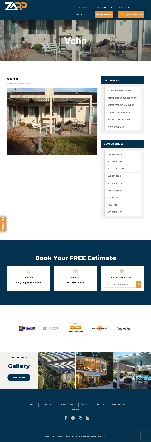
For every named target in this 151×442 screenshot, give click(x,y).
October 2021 (114, 183)
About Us (84, 7)
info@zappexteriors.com (28, 282)
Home (67, 7)
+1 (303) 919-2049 (133, 14)
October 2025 (114, 161)
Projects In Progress (119, 120)
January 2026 (114, 154)
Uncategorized (115, 127)
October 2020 (114, 212)
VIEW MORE (19, 377)
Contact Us (81, 14)
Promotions (3, 224)
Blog (140, 7)
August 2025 (114, 176)
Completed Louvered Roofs (122, 98)
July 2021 (112, 205)
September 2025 (116, 169)
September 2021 (116, 190)
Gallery (124, 7)
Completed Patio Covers (120, 105)
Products (103, 7)
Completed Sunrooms (119, 112)
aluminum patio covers (120, 91)
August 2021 (114, 198)
